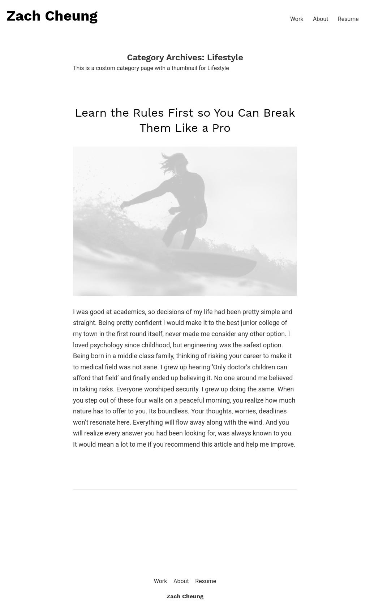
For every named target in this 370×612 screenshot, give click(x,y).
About (320, 19)
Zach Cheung (52, 15)
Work (297, 19)
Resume (348, 19)
